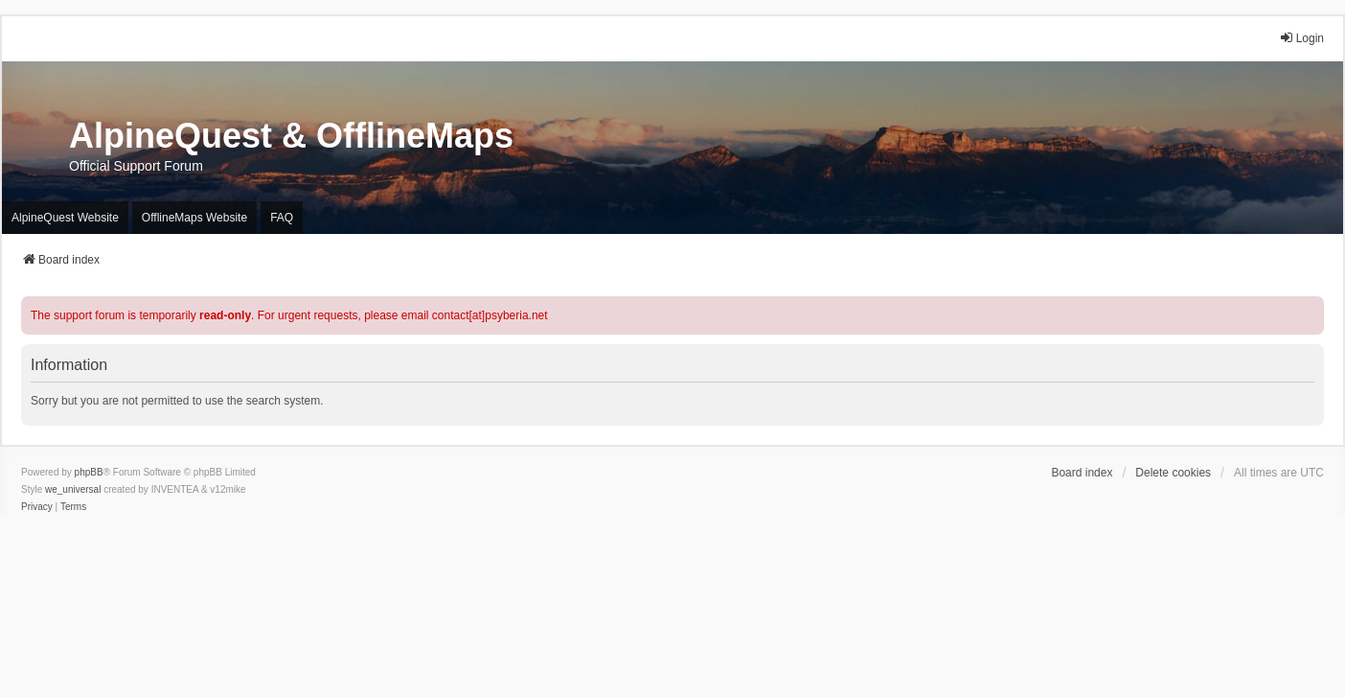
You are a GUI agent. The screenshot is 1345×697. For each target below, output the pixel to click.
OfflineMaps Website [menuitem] (194, 217)
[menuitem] (37, 507)
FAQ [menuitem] (281, 217)
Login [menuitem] (1301, 38)
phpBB (89, 472)
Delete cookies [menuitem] (1173, 472)
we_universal (73, 489)
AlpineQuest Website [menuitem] (65, 217)
